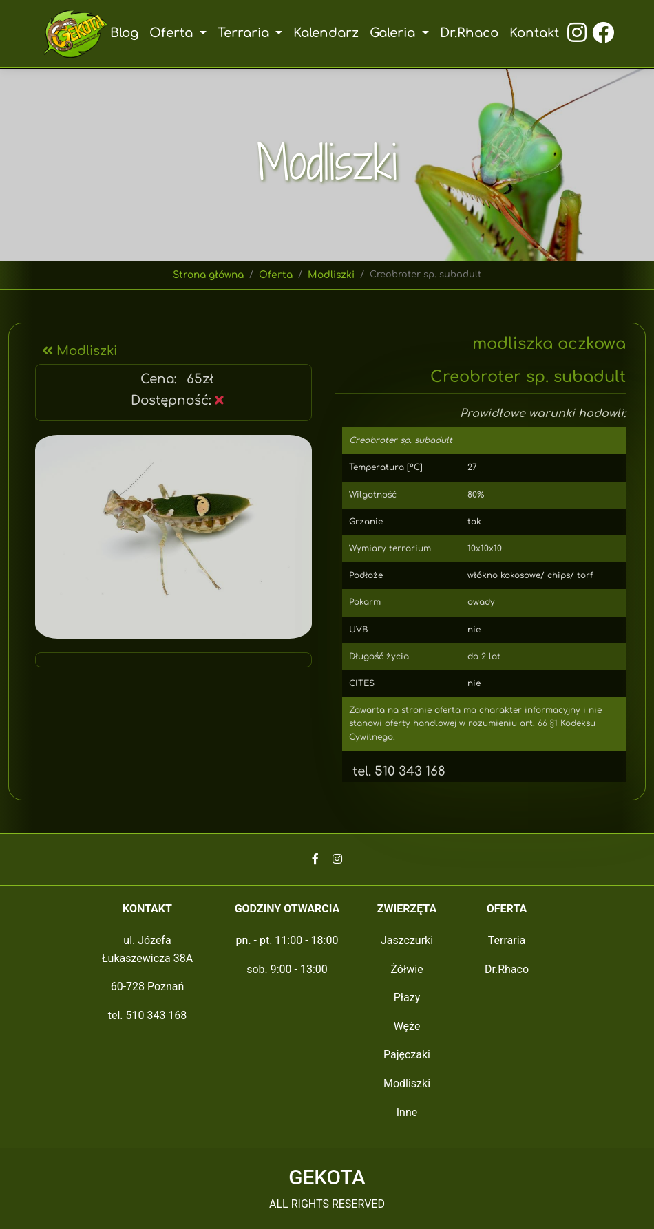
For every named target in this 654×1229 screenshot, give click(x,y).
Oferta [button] (171, 33)
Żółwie (406, 969)
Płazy (407, 997)
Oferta (277, 275)
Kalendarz (326, 33)
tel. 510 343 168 (394, 771)
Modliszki (331, 275)
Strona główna (209, 275)
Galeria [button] (395, 33)
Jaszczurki (407, 940)
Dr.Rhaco (470, 33)
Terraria (507, 940)
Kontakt (535, 33)
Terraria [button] (244, 33)
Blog (122, 33)
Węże (407, 1026)
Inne (407, 1112)
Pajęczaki (406, 1054)
